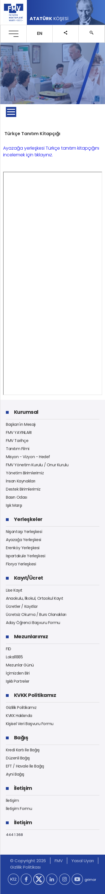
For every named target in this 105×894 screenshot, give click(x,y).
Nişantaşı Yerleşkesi (24, 531)
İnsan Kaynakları (20, 481)
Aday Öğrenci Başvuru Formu (33, 622)
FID (8, 649)
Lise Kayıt (14, 590)
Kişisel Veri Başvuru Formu (29, 723)
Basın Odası (16, 497)
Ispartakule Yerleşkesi (25, 556)
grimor (90, 879)
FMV (59, 861)
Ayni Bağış (15, 774)
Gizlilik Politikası (25, 867)
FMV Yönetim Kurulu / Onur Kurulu (37, 465)
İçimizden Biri (18, 673)
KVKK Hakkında (19, 715)
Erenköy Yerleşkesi (22, 548)
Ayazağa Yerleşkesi (23, 539)
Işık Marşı (14, 505)
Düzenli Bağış (18, 758)
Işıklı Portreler (17, 681)
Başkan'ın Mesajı (21, 424)
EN (39, 33)
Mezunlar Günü (20, 665)
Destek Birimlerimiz (23, 489)
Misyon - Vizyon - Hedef (28, 457)
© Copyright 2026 (28, 861)
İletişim (12, 800)
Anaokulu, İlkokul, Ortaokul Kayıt (34, 598)
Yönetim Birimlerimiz (25, 473)
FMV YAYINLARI (19, 432)
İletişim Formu (19, 808)
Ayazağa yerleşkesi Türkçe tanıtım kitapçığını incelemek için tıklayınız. (51, 151)
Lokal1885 (14, 657)
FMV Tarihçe (17, 440)
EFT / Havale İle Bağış (25, 766)
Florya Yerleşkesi (21, 564)
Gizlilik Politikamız (21, 707)
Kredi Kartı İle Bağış (23, 750)
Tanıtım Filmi (17, 448)
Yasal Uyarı (82, 861)
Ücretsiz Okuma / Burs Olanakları (36, 614)
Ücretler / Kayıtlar (22, 606)
